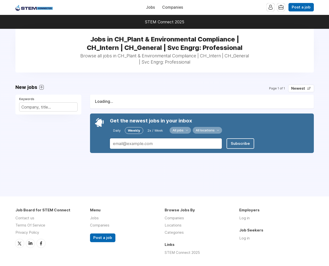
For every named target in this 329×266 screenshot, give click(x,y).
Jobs (150, 7)
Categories (174, 232)
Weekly (134, 130)
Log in (244, 218)
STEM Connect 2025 (164, 21)
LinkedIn (30, 243)
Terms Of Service (30, 225)
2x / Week (155, 130)
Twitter (19, 243)
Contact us (24, 218)
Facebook (41, 243)
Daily (117, 130)
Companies (172, 7)
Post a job (301, 7)
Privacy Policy (27, 232)
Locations (173, 225)
